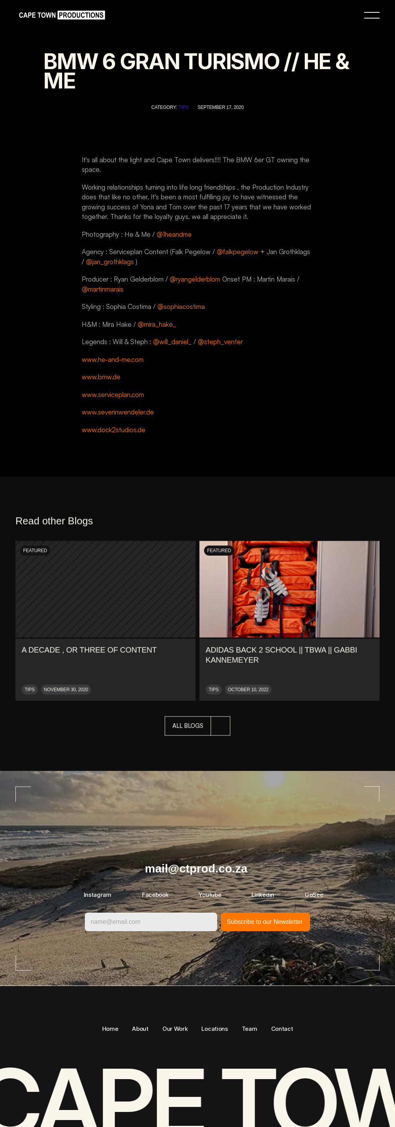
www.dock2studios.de (113, 430)
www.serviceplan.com (113, 394)
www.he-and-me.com (112, 359)
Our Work (175, 1028)
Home (110, 1028)
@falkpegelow (237, 252)
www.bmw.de (101, 377)
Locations (214, 1028)
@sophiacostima (181, 306)
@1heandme (174, 234)
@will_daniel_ (172, 342)
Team (249, 1028)
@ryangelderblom (195, 279)
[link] (60, 15)
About (140, 1028)
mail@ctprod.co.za (196, 868)
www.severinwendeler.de (118, 412)
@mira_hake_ (157, 324)
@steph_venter (220, 342)
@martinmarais (102, 289)
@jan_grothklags (110, 262)
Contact (282, 1028)
